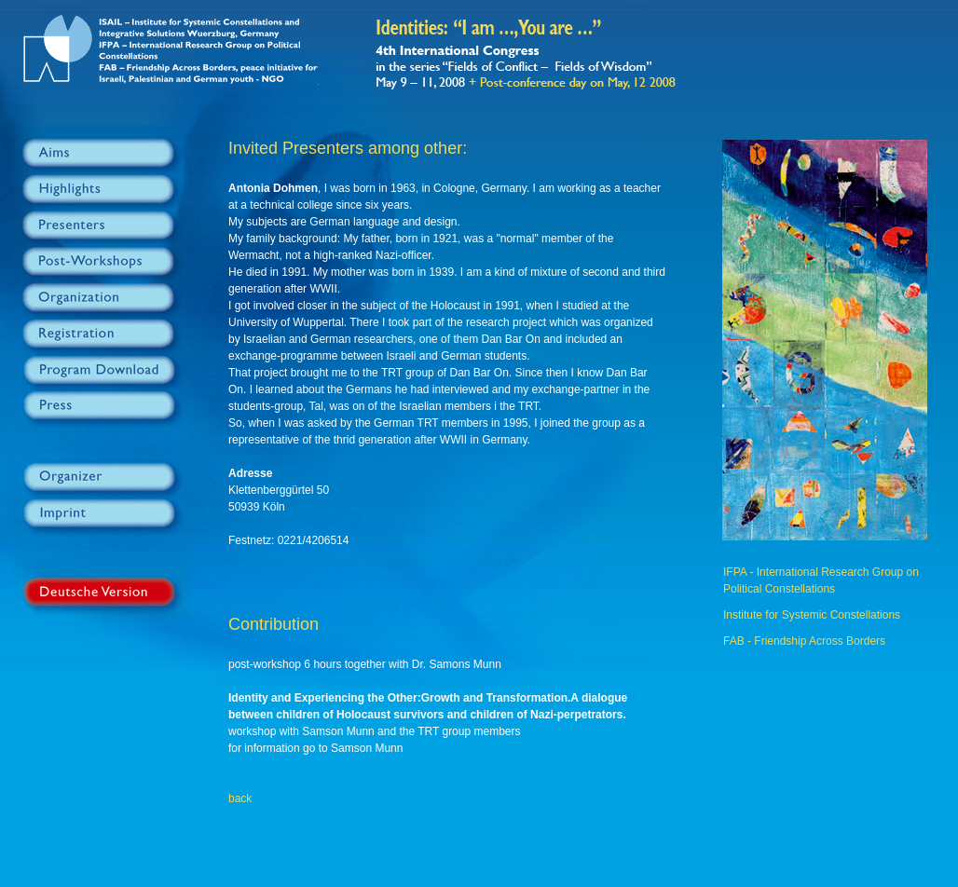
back (240, 798)
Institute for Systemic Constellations (811, 614)
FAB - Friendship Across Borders (804, 641)
